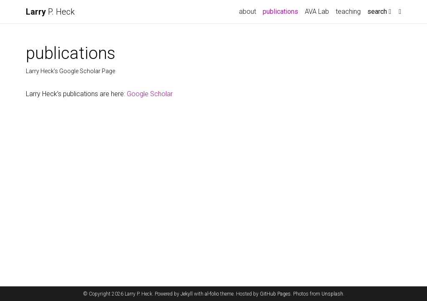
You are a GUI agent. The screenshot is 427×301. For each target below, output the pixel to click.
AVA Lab (317, 11)
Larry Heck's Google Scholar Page (70, 71)
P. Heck (50, 12)
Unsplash (332, 294)
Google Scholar (150, 94)
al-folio (212, 294)
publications (282, 10)
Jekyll (187, 294)
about (247, 11)
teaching (348, 11)
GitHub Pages (275, 294)
